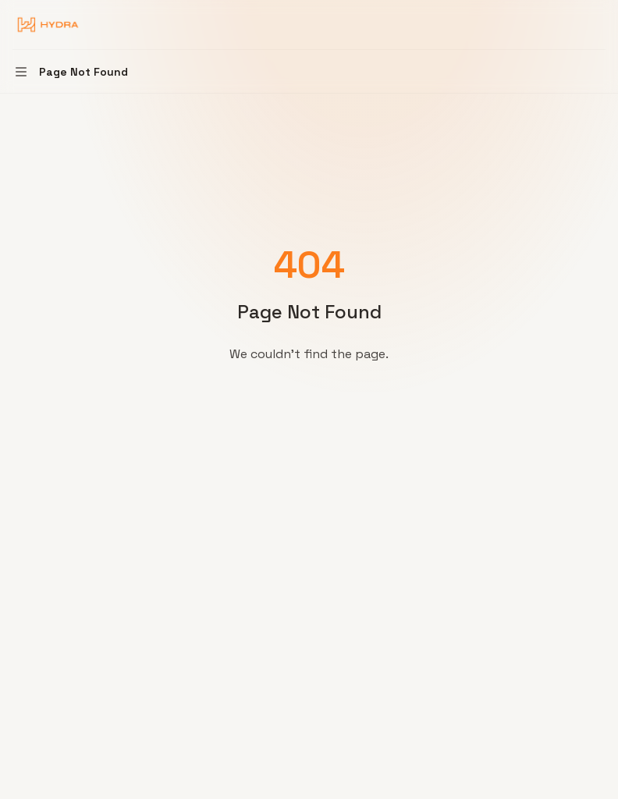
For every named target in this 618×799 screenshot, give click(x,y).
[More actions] (598, 25)
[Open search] (568, 24)
